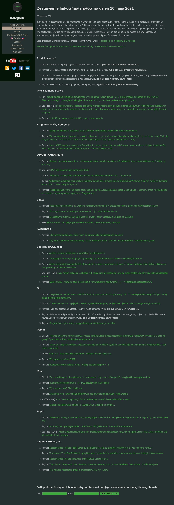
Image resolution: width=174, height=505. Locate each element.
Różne (17, 31)
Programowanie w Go (17, 35)
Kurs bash (17, 52)
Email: (71, 493)
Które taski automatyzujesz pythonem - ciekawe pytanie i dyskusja (80, 353)
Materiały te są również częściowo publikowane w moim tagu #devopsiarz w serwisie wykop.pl (81, 46)
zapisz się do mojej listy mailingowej (118, 41)
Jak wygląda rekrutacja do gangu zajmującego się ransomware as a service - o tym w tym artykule (95, 258)
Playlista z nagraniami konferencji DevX (70, 170)
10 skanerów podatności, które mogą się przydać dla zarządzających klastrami (86, 235)
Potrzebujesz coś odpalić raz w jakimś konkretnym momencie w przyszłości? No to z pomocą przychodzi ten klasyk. (103, 206)
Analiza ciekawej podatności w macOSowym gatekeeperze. (77, 253)
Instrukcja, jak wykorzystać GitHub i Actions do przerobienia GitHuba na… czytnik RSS (90, 175)
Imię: (39, 493)
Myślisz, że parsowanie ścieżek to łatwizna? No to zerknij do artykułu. (82, 405)
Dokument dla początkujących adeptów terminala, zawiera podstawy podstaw (83, 222)
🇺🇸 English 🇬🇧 (17, 38)
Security (17, 42)
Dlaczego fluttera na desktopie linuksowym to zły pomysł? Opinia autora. (83, 211)
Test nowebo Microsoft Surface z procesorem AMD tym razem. (78, 470)
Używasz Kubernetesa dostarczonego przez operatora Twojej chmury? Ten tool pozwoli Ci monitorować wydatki (102, 240)
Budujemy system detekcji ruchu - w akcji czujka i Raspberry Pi (79, 365)
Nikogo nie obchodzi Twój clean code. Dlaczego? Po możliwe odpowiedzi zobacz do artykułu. (93, 131)
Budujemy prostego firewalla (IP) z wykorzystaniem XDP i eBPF (79, 383)
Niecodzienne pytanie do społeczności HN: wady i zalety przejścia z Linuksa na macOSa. (91, 217)
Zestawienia (17, 28)
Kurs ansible (17, 45)
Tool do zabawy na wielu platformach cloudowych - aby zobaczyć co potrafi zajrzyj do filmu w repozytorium (100, 377)
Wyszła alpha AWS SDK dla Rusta (65, 388)
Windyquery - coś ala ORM (62, 359)
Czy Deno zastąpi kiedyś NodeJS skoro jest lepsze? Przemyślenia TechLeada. (93, 399)
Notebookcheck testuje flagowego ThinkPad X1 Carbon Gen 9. (79, 459)
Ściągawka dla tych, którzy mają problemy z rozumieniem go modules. (82, 323)
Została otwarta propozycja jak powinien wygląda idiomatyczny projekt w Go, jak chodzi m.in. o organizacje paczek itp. (105, 303)
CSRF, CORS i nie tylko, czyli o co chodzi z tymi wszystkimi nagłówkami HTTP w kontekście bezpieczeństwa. (100, 282)
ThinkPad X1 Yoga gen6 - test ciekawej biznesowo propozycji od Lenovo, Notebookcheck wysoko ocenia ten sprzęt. (104, 464)
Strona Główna (17, 25)
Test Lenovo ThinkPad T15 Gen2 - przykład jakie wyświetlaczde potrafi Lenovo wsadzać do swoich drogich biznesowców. (106, 453)
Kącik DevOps (17, 48)
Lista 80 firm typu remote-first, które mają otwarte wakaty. (76, 118)
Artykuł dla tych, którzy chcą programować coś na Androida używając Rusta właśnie (88, 394)
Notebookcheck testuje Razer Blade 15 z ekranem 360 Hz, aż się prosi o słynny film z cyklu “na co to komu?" (100, 448)
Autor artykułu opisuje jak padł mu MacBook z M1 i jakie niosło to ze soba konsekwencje (90, 426)
